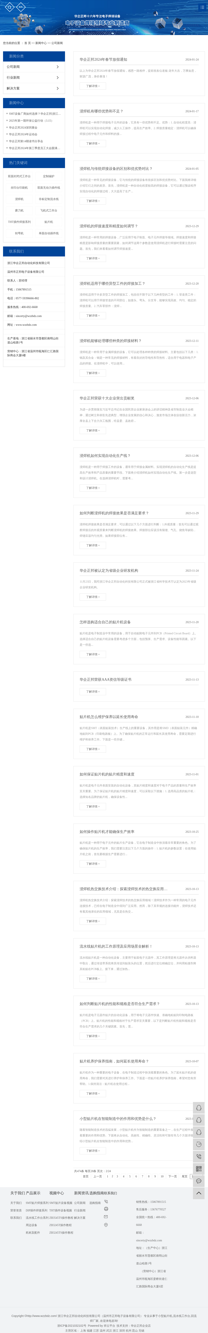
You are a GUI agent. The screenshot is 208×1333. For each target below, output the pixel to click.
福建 (89, 1330)
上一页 (97, 1176)
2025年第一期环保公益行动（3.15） (31, 120)
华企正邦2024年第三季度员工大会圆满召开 (35, 148)
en (21, 6)
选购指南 (96, 1193)
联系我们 (16, 1217)
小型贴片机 (165, 1316)
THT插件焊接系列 (19, 221)
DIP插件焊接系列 (37, 1210)
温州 (102, 1330)
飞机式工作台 (48, 210)
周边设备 (31, 1225)
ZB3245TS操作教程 (61, 1232)
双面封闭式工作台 (19, 176)
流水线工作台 (181, 1316)
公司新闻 (57, 43)
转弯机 (19, 233)
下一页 (172, 1176)
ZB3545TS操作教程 (61, 1217)
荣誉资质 (16, 1210)
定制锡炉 (48, 176)
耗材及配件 (33, 1232)
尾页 (184, 1176)
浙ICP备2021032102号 (71, 1325)
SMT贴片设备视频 (60, 1202)
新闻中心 (41, 43)
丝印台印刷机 (19, 187)
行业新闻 (13, 77)
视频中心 (56, 1193)
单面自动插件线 (49, 233)
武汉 (109, 1330)
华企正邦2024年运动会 (23, 134)
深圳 (122, 1330)
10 (162, 1176)
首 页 (27, 43)
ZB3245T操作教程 (60, 1225)
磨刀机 (19, 210)
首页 (86, 1176)
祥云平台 (109, 1325)
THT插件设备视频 (60, 1210)
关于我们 (17, 1193)
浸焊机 (19, 199)
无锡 (141, 1330)
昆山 (135, 1330)
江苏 (96, 1330)
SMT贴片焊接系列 (37, 1202)
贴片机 (48, 221)
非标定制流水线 (49, 199)
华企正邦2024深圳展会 (23, 127)
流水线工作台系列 (37, 1217)
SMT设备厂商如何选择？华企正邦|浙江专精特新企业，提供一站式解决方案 (35, 113)
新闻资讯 (81, 1193)
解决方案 (13, 88)
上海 (83, 1330)
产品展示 (33, 1193)
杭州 (128, 1330)
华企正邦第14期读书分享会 (26, 141)
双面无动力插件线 (48, 187)
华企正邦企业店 (141, 1325)
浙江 (115, 1330)
